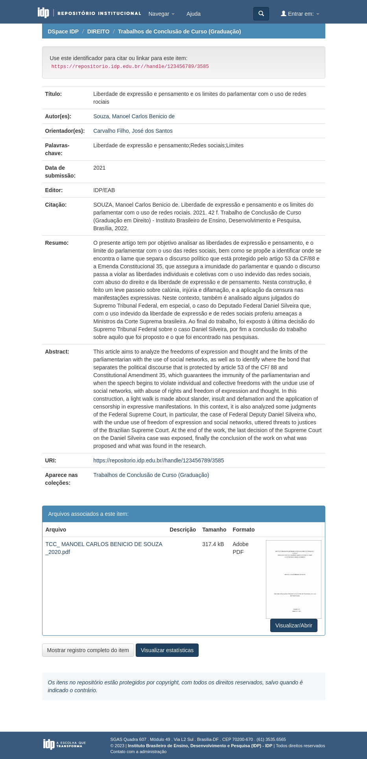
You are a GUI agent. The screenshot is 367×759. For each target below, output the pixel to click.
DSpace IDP (63, 31)
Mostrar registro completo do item (88, 650)
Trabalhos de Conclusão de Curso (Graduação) (179, 31)
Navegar (162, 14)
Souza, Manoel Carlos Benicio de (134, 116)
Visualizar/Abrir (293, 625)
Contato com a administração (138, 751)
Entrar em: (300, 13)
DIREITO (98, 31)
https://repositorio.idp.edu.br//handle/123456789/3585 (158, 460)
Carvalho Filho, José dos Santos (133, 131)
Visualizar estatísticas (167, 650)
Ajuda (193, 14)
